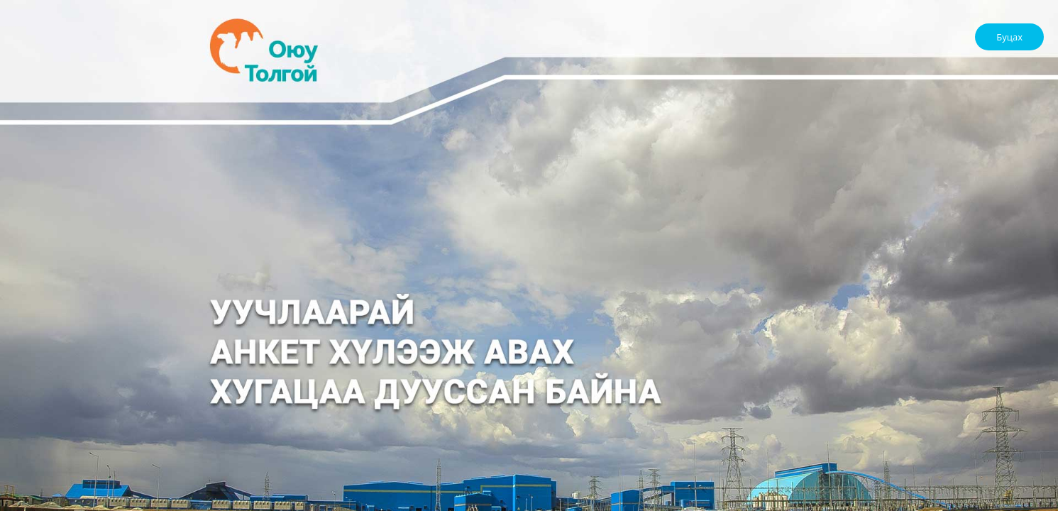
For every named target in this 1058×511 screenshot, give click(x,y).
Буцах (1009, 37)
